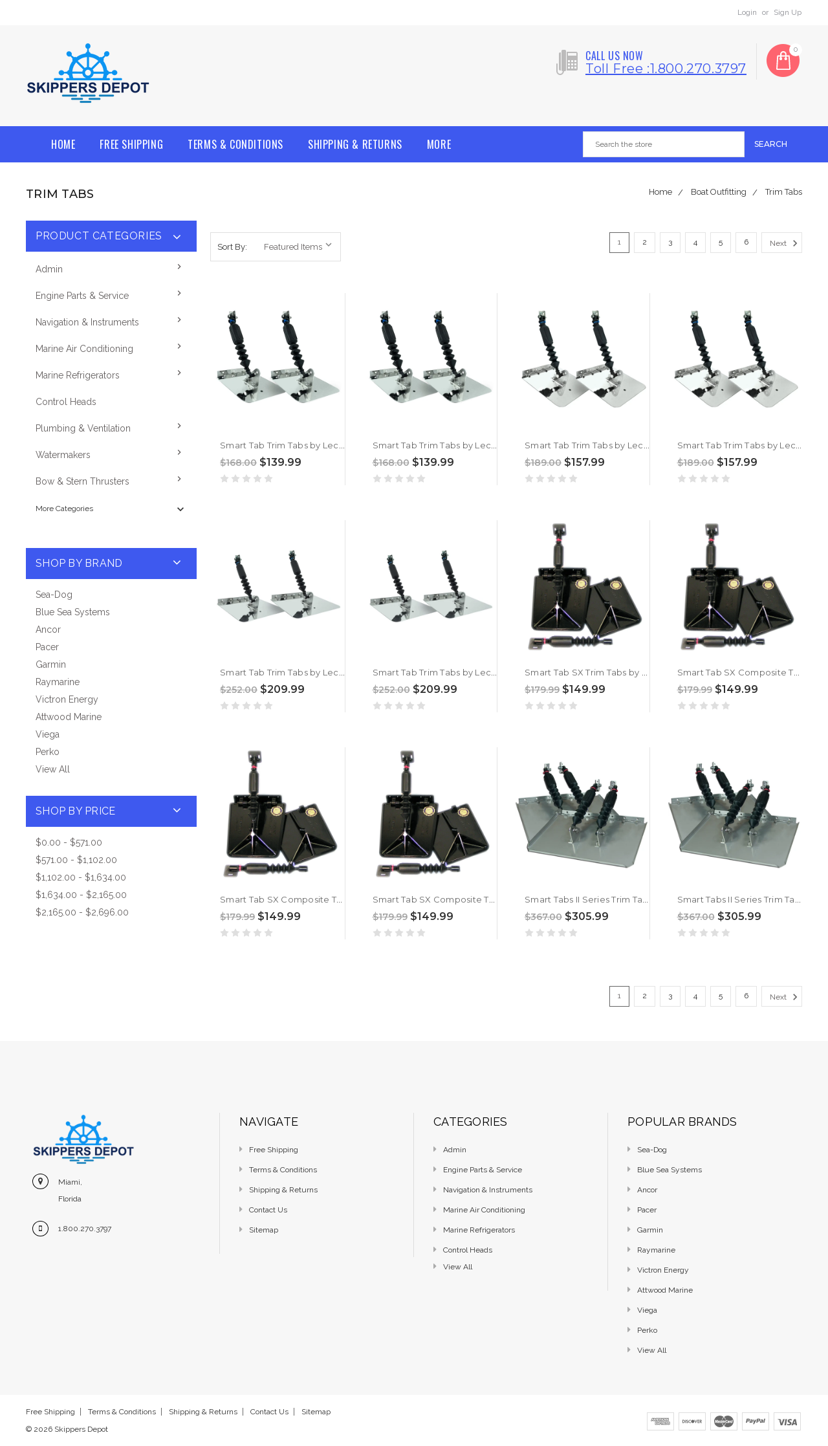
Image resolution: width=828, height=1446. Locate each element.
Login (747, 12)
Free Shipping (131, 144)
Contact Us (268, 1209)
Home (63, 144)
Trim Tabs (783, 192)
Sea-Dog (54, 594)
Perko (48, 752)
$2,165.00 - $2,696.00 (82, 912)
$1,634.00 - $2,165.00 (81, 895)
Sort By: (232, 247)
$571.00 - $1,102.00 (76, 860)
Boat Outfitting (718, 192)
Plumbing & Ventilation (83, 428)
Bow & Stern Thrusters (82, 481)
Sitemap (263, 1229)
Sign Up (787, 12)
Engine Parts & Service (82, 295)
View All (53, 769)
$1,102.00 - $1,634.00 (81, 877)
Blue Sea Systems (73, 612)
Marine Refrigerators (78, 375)
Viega (48, 734)
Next (785, 243)
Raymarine (58, 682)
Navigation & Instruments (87, 322)
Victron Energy (67, 699)
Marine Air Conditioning (84, 349)
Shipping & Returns (355, 144)
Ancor (48, 629)
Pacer (47, 647)
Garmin (51, 664)
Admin (49, 269)
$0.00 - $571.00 (69, 842)
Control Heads (66, 402)
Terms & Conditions (235, 144)
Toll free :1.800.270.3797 (665, 68)
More (439, 144)
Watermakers (63, 455)
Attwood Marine (69, 717)
